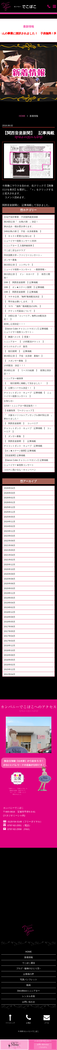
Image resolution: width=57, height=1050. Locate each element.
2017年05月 (9, 631)
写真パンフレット (28, 979)
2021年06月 (9, 545)
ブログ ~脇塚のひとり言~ (28, 968)
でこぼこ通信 (28, 963)
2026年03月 (9, 493)
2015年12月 (9, 669)
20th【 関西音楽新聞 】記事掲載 (21, 282)
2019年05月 (9, 598)
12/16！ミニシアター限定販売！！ (20, 406)
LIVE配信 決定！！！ (15, 365)
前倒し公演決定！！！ (14, 324)
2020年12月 (9, 564)
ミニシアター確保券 (13, 378)
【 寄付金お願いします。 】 (19, 301)
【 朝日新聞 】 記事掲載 (18, 351)
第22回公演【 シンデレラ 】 (19, 264)
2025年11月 (9, 512)
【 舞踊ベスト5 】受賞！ (17, 337)
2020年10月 (9, 569)
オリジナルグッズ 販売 (15, 346)
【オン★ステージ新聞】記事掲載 (20, 450)
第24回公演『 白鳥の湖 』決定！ (21, 221)
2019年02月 (9, 607)
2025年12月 (9, 507)
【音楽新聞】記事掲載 (14, 455)
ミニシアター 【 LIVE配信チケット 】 (24, 341)
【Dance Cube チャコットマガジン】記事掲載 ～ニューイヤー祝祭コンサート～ (28, 330)
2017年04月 (9, 636)
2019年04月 (9, 602)
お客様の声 (28, 974)
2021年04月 (9, 555)
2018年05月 (9, 621)
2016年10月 (9, 650)
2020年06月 (9, 583)
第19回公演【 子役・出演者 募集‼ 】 (24, 356)
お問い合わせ (28, 1002)
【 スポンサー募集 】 (16, 361)
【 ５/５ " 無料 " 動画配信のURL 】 (23, 306)
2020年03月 (9, 588)
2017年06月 (9, 626)
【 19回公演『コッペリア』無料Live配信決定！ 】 (25, 317)
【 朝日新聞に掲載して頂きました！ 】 (26, 383)
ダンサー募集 (10, 260)
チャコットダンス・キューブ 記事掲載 (23, 446)
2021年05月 (9, 550)
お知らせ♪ (9, 401)
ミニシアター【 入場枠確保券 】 (19, 245)
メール (46, 1019)
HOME (22, 116)
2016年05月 (9, 660)
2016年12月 (9, 645)
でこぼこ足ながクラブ (14, 250)
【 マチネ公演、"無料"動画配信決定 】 (24, 296)
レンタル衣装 (28, 996)
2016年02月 (9, 664)
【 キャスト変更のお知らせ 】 (20, 236)
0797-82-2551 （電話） (17, 825)
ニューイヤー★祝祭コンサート (19, 465)
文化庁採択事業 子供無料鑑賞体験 (21, 217)
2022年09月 (9, 540)
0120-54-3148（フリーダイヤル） (22, 822)
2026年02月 (9, 497)
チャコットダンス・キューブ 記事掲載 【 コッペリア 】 (27, 430)
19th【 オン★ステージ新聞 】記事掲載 (24, 287)
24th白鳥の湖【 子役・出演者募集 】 (24, 231)
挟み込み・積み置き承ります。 (19, 226)
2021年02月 (9, 559)
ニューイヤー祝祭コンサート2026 (20, 241)
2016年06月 (9, 655)
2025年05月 (9, 517)
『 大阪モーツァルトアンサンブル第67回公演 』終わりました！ (28, 417)
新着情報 (28, 957)
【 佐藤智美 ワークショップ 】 (19, 410)
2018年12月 (9, 612)
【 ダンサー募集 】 (14, 436)
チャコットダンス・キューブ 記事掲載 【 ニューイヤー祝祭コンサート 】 (27, 394)
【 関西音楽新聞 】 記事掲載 (20, 441)
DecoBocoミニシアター (28, 991)
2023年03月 (9, 536)
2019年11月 (9, 593)
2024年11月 (9, 521)
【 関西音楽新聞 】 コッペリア (22, 423)
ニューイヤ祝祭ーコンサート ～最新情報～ (25, 269)
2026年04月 (9, 488)
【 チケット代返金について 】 (20, 311)
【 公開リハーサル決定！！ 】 (20, 388)
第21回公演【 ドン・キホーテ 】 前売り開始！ (27, 276)
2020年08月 (9, 579)
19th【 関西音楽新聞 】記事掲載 (21, 292)
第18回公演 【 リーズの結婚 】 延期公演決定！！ (27, 372)
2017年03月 (9, 641)
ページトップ (10, 1019)
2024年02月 (9, 526)
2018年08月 (9, 617)
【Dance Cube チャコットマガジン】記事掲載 (26, 460)
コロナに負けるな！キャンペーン (20, 469)
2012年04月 (9, 674)
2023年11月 (9, 531)
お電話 (28, 1019)
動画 (28, 985)
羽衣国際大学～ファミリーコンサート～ (23, 255)
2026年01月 (9, 502)
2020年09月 (9, 574)
